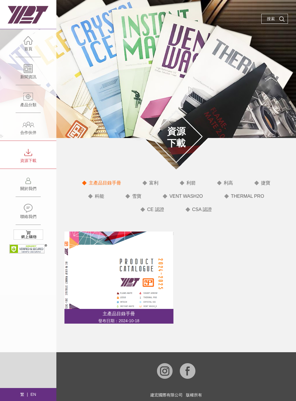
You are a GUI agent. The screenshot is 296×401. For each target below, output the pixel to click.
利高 (228, 182)
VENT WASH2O (186, 196)
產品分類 (28, 102)
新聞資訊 (28, 74)
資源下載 (28, 158)
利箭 (191, 182)
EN (33, 394)
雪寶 (136, 196)
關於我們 (28, 186)
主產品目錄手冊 (105, 182)
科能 (99, 196)
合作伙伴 (28, 130)
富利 (153, 182)
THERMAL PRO (247, 196)
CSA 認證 (202, 209)
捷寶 (265, 182)
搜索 (276, 19)
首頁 (28, 46)
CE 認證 (155, 209)
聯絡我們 (28, 214)
